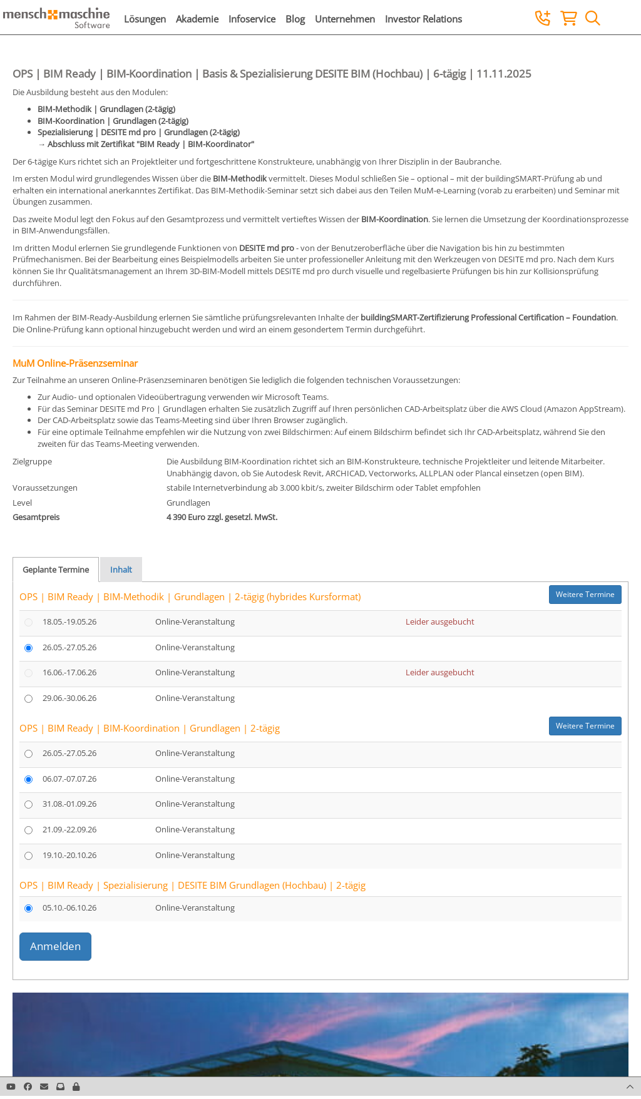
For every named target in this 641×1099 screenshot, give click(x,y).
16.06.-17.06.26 (69, 672)
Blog (295, 19)
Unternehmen (345, 19)
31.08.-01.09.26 (69, 803)
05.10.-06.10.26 (69, 907)
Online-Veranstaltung (195, 621)
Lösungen (145, 19)
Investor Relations (423, 19)
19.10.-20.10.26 (69, 855)
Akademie (197, 19)
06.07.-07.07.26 (69, 778)
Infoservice (251, 19)
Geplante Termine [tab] (56, 569)
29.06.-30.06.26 (69, 697)
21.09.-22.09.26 (69, 829)
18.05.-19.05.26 (69, 621)
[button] (76, 1086)
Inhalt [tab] (121, 569)
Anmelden (55, 946)
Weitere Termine (585, 594)
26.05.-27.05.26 (69, 647)
